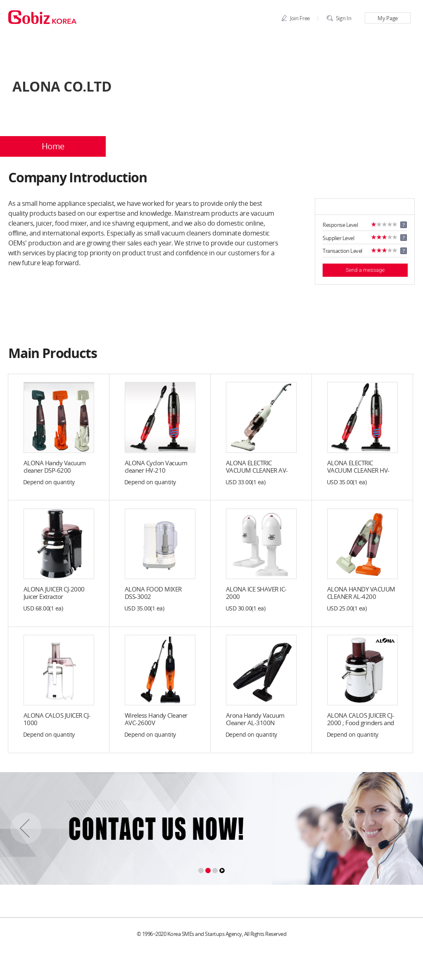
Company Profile (158, 146)
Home (53, 146)
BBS (370, 146)
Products (264, 146)
